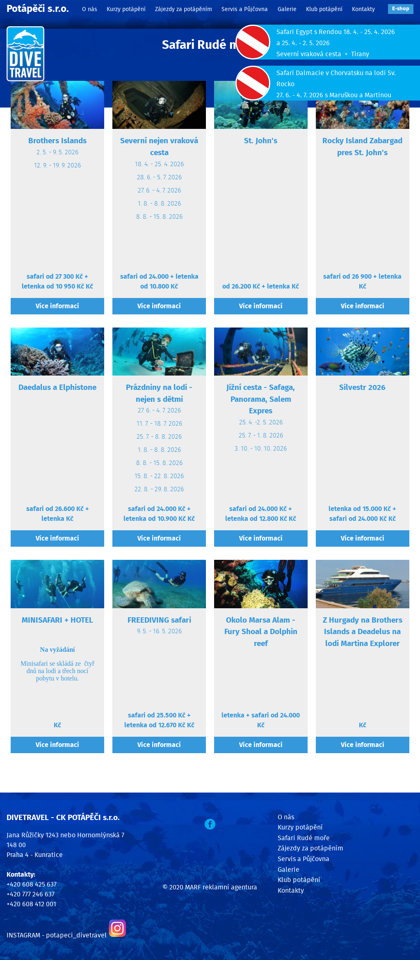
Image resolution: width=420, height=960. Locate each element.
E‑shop (400, 8)
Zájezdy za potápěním (183, 9)
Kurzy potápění (126, 9)
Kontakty (363, 9)
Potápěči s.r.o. (38, 9)
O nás (89, 9)
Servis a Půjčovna (244, 9)
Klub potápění (324, 9)
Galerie (287, 9)
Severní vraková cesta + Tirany (322, 54)
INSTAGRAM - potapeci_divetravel (57, 935)
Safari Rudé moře (304, 838)
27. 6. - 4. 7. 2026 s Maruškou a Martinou (333, 95)
